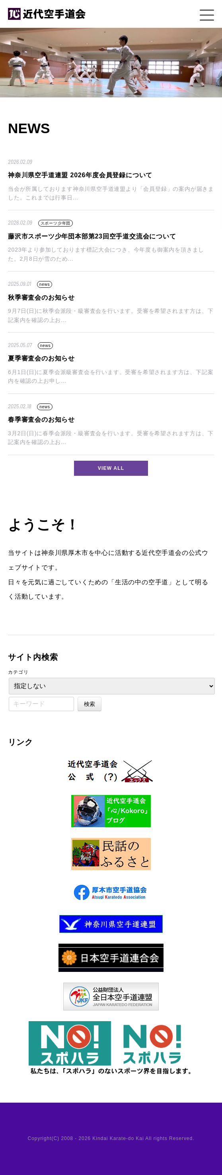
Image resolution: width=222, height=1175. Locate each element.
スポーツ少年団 (56, 223)
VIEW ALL (111, 468)
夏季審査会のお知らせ (41, 358)
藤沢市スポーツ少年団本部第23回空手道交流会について (92, 236)
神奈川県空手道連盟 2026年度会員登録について (80, 175)
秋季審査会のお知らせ (41, 297)
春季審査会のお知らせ (41, 419)
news (44, 284)
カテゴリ (18, 672)
